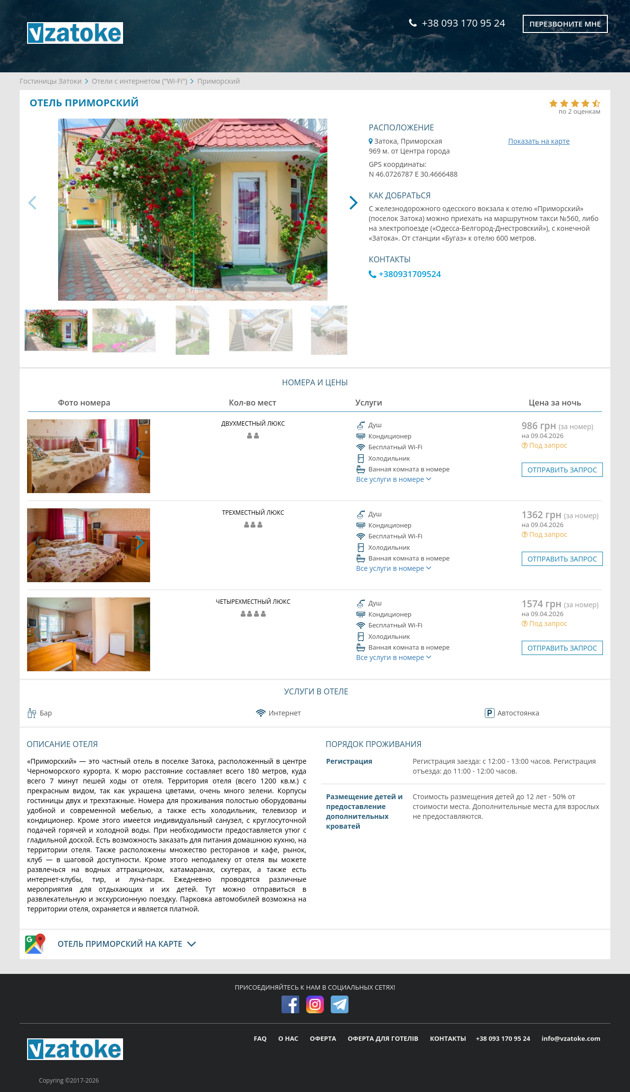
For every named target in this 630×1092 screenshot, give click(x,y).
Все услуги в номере (394, 479)
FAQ (260, 1038)
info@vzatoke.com (571, 1038)
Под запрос (544, 445)
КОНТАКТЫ (448, 1038)
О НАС (289, 1038)
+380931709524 (405, 274)
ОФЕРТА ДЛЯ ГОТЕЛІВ (383, 1038)
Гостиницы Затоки (51, 81)
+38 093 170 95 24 (457, 23)
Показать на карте (539, 141)
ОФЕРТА (324, 1038)
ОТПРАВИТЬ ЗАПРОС (562, 469)
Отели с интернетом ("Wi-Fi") (140, 81)
